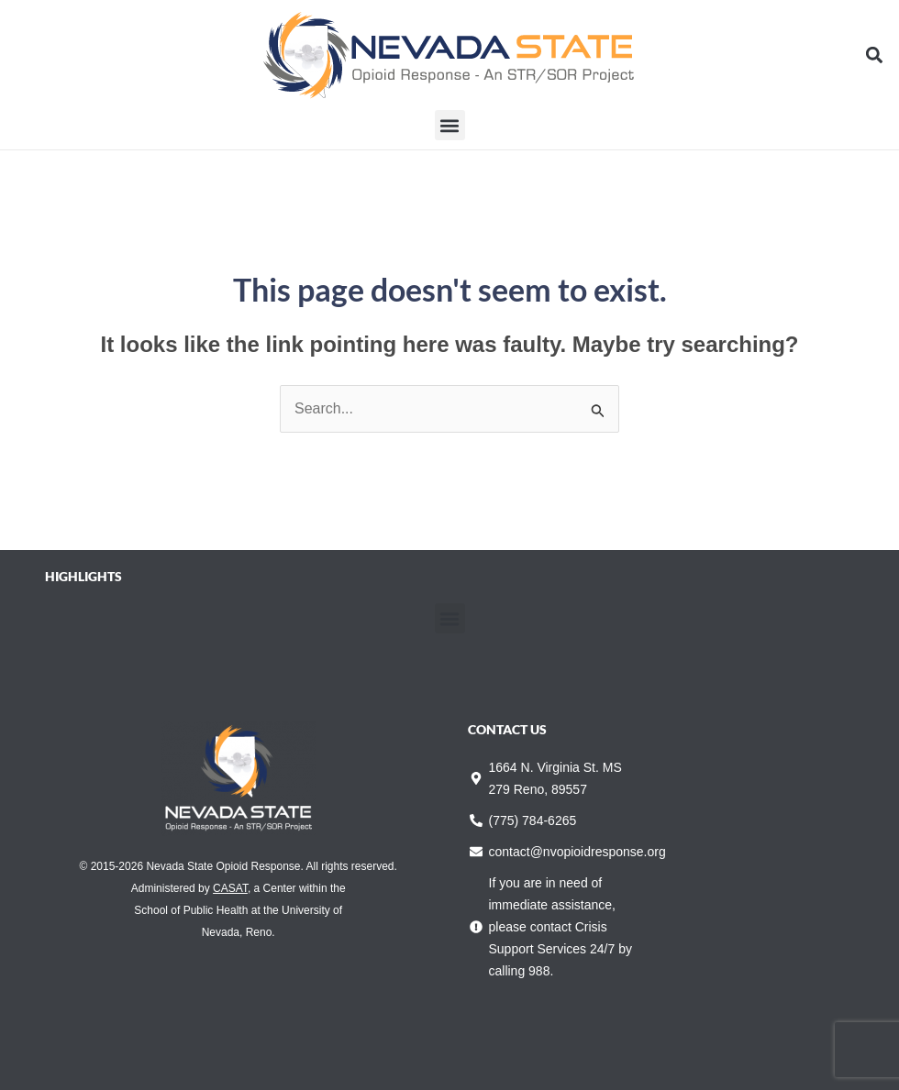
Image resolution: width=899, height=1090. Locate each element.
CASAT (230, 888)
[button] (875, 55)
